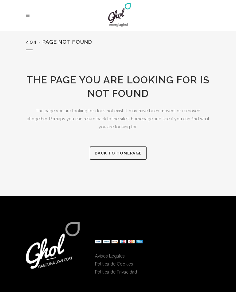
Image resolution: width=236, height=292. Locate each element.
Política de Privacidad (116, 272)
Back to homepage (118, 153)
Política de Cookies (114, 264)
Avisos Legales (110, 256)
